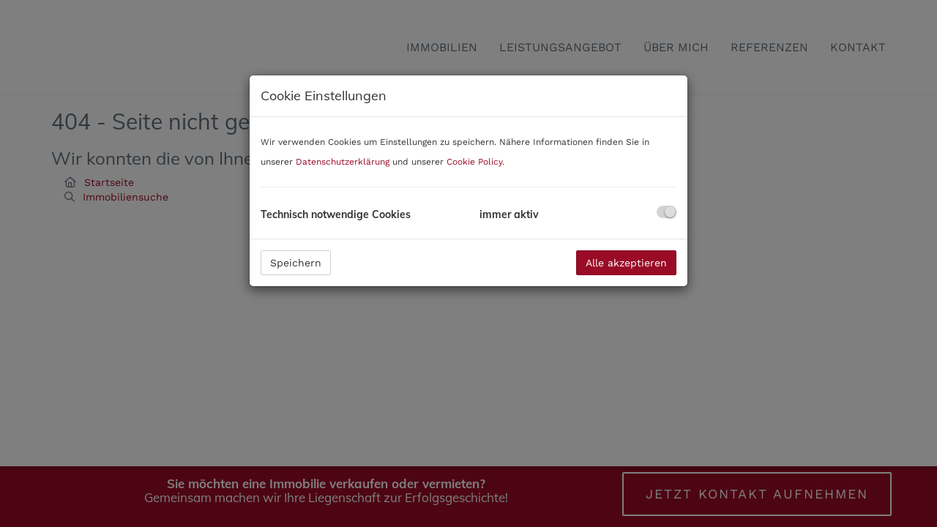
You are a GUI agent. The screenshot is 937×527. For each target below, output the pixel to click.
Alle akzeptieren (626, 263)
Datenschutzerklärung (342, 162)
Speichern (295, 263)
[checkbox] (666, 212)
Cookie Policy (474, 162)
